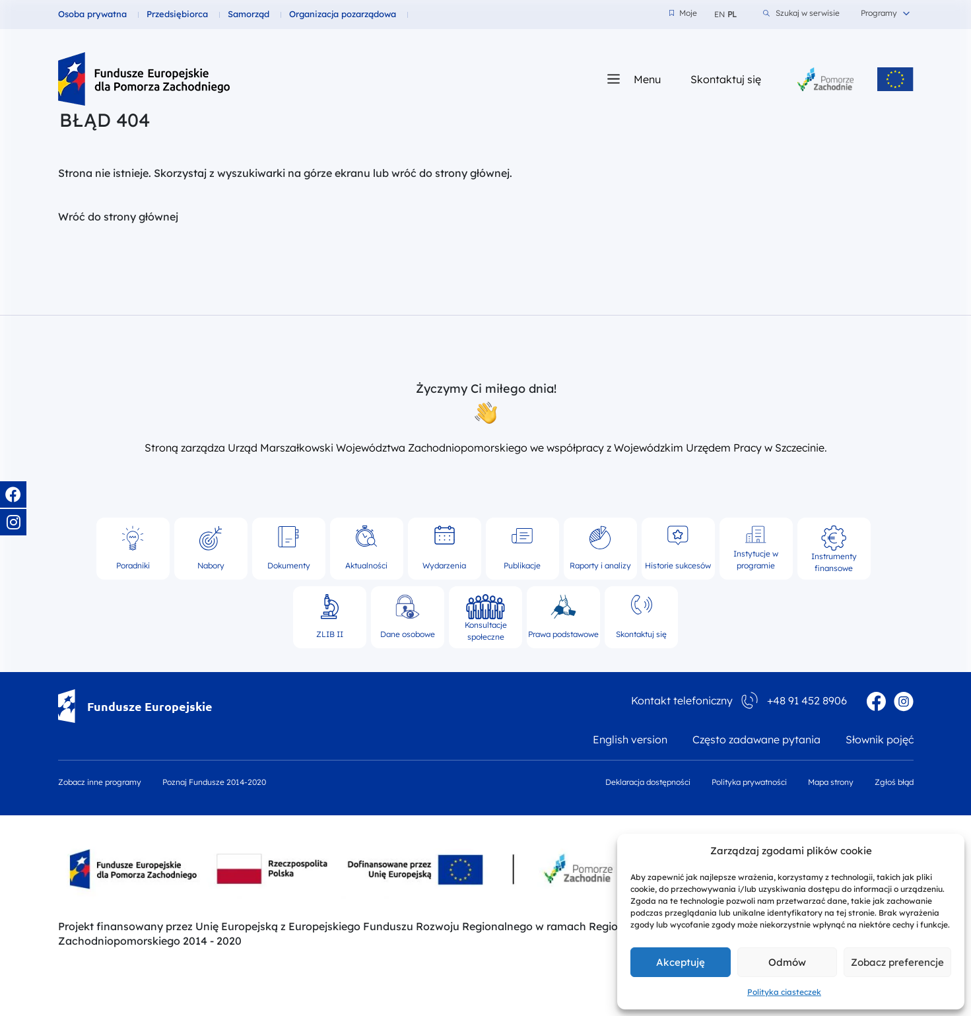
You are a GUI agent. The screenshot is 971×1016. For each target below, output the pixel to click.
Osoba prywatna (92, 14)
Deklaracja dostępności (647, 782)
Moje (683, 13)
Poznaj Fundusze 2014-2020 (214, 782)
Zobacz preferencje (897, 962)
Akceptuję (680, 962)
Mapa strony (831, 782)
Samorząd (248, 14)
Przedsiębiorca (177, 14)
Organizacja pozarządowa (342, 14)
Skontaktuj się (725, 79)
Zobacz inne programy (99, 782)
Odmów (787, 962)
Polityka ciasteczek (784, 992)
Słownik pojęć (880, 739)
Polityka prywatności (749, 782)
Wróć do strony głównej (118, 216)
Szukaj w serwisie (801, 13)
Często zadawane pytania (756, 739)
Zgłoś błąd (894, 782)
